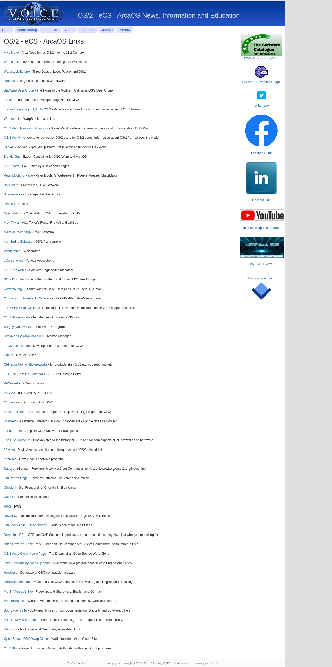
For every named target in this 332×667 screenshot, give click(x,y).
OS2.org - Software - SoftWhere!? (27, 298)
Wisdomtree (12, 251)
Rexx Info (10, 629)
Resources (51, 30)
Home (6, 30)
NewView (10, 516)
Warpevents (12, 119)
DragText (10, 421)
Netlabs (9, 204)
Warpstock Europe (17, 71)
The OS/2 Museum (17, 440)
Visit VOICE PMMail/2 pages (261, 82)
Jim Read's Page (16, 478)
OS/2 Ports (11, 166)
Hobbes (9, 81)
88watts (9, 450)
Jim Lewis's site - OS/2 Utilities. (26, 525)
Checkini (10, 487)
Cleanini (9, 497)
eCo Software (13, 260)
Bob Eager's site (15, 610)
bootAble (10, 459)
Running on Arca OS (261, 278)
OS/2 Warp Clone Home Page (25, 554)
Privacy (125, 30)
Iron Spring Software (18, 241)
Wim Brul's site (14, 601)
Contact (107, 30)
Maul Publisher (14, 412)
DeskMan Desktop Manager (23, 336)
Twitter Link (261, 105)
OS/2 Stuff (11, 648)
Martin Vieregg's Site (18, 591)
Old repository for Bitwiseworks (25, 364)
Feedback (87, 30)
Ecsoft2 (9, 431)
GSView (9, 402)
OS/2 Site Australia (17, 317)
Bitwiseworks (13, 194)
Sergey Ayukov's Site (18, 327)
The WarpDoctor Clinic (20, 308)
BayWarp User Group (19, 90)
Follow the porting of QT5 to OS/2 (27, 109)
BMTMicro (11, 185)
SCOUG (10, 279)
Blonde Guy (12, 156)
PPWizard (11, 383)
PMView (9, 393)
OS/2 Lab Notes (15, 270)
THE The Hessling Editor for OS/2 (27, 374)
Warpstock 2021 (261, 264)
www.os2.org (13, 289)
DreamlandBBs (14, 535)
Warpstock (11, 62)
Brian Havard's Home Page (23, 544)
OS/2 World (12, 137)
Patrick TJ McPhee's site (21, 620)
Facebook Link (261, 153)
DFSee (9, 147)
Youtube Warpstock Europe (261, 228)
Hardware (11, 572)
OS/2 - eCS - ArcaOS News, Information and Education (159, 15)
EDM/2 (8, 100)
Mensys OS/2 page (17, 232)
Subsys (9, 469)
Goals (69, 30)
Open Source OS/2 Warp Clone (26, 639)
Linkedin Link (261, 200)
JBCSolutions (13, 346)
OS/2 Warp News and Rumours (26, 128)
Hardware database (17, 582)
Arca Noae (11, 52)
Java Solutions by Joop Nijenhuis (27, 563)
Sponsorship (27, 30)
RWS (7, 506)
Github (8, 355)
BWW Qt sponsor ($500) (261, 58)
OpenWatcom (13, 213)
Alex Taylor (11, 222)
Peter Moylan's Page (18, 175)
